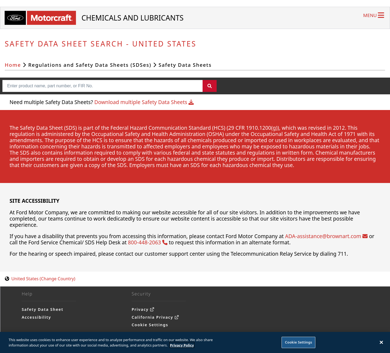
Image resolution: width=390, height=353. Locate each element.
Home (13, 64)
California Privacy (152, 317)
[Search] (210, 86)
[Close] (381, 343)
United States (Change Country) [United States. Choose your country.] (43, 279)
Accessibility (36, 317)
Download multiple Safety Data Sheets (144, 102)
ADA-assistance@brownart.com (326, 236)
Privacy (140, 309)
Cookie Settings (150, 324)
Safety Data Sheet (42, 309)
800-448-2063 (147, 242)
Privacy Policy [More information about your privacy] (182, 346)
